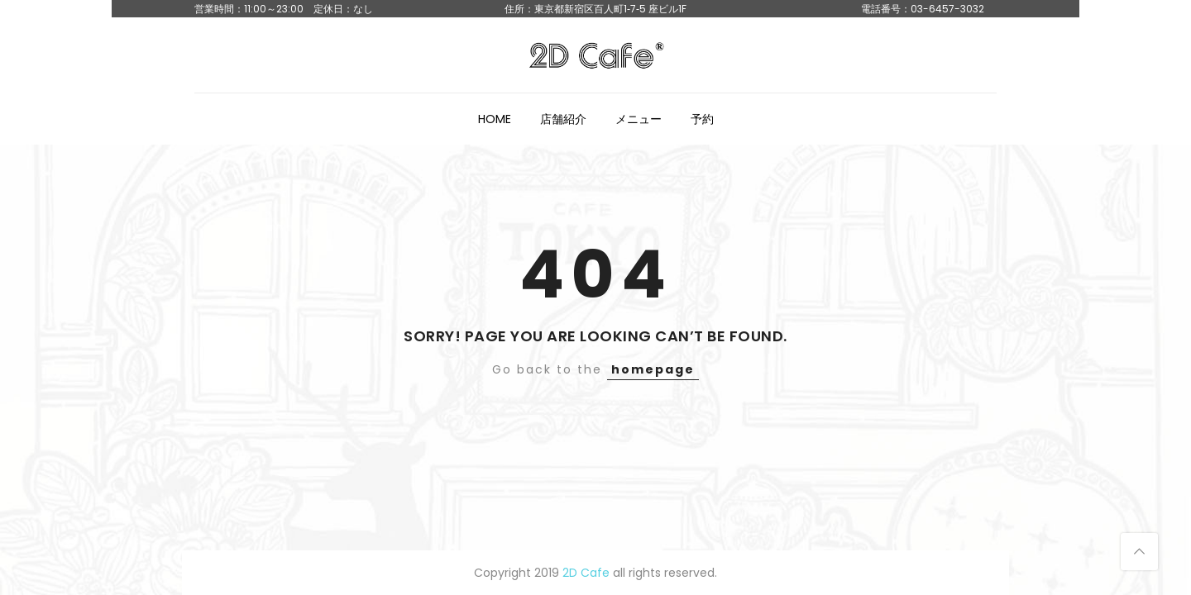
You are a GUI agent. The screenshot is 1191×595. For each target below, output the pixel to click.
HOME (494, 119)
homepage (653, 369)
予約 (702, 119)
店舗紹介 (563, 119)
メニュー (638, 119)
